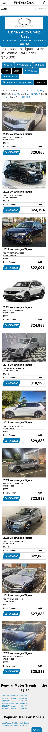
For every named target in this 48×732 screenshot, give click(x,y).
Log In (35, 9)
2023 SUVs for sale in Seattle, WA (14, 701)
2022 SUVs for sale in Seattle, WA (14, 706)
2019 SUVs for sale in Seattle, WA (14, 708)
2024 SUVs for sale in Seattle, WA (14, 698)
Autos (4, 9)
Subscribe (43, 9)
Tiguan (39, 65)
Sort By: (40, 82)
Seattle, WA (10, 76)
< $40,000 (31, 71)
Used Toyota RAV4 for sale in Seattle (15, 723)
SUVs (8, 65)
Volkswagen (23, 65)
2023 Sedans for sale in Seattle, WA (15, 703)
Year (6, 71)
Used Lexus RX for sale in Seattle (14, 726)
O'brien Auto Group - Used (17, 82)
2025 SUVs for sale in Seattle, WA (14, 696)
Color (17, 71)
